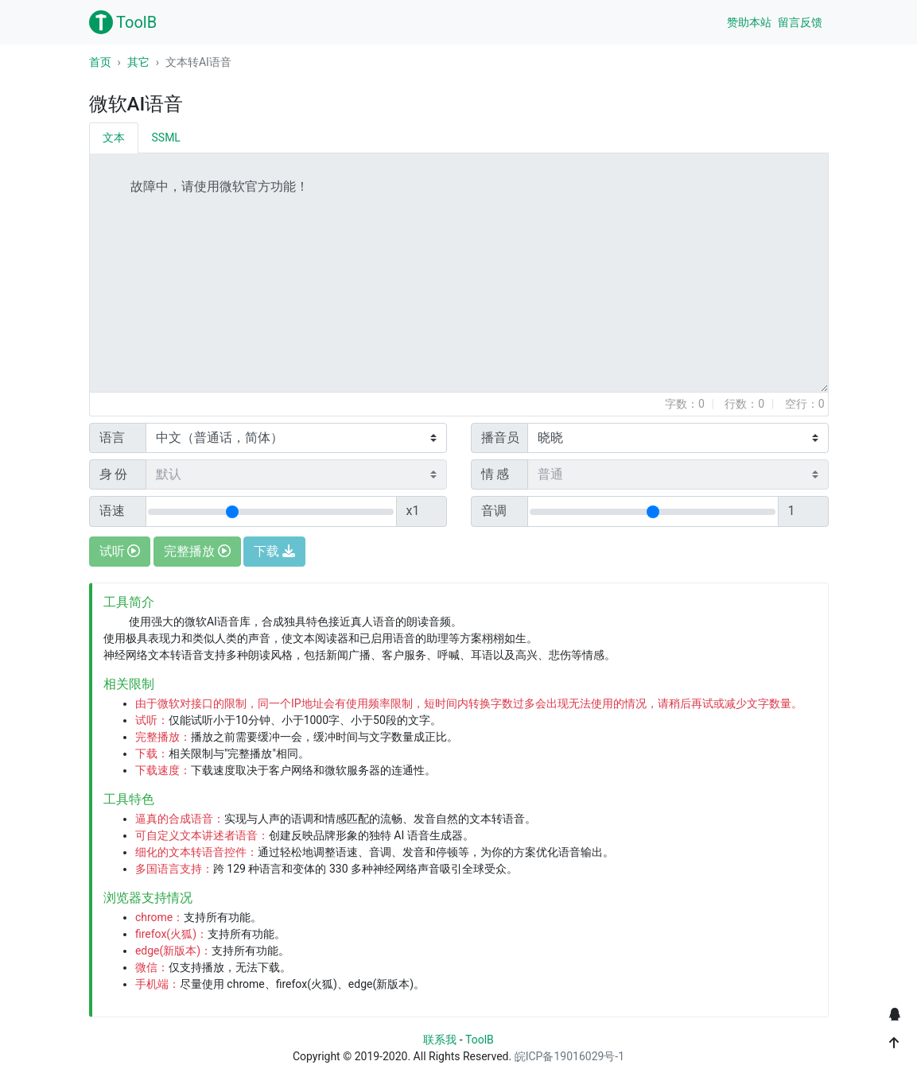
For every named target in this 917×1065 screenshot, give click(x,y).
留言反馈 (800, 22)
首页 (100, 62)
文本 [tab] (114, 137)
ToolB (123, 22)
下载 (274, 551)
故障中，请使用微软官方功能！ (459, 273)
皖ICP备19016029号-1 (569, 1056)
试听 (120, 551)
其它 (138, 62)
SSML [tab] (166, 137)
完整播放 (197, 551)
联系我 (440, 1039)
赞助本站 (749, 22)
